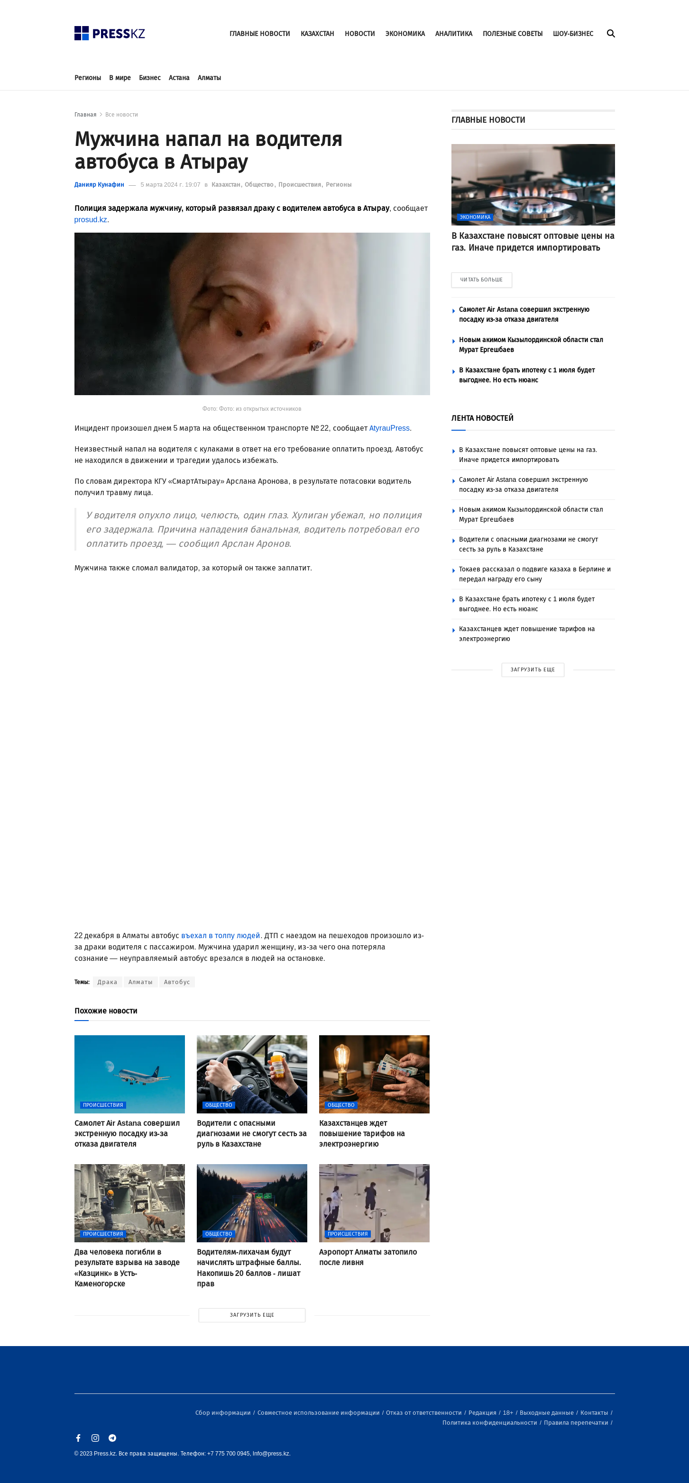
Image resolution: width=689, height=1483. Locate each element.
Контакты (595, 1412)
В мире (120, 78)
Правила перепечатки (577, 1422)
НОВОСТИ (360, 34)
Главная (85, 114)
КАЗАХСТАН (317, 34)
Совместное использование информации (319, 1412)
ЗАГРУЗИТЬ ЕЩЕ (252, 1315)
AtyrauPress (389, 428)
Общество (260, 184)
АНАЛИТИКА (453, 34)
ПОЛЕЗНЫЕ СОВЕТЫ (512, 34)
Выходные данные (547, 1412)
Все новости (121, 114)
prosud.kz (90, 219)
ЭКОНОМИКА (405, 34)
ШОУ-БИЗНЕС (573, 34)
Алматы (209, 78)
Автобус (177, 982)
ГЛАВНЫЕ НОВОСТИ (260, 34)
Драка (108, 982)
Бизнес (150, 78)
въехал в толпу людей (220, 935)
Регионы (87, 78)
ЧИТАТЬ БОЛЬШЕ (481, 280)
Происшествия (300, 184)
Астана (179, 78)
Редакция (483, 1412)
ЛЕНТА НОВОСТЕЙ (482, 418)
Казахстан (226, 184)
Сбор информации (223, 1412)
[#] (110, 30)
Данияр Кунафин (99, 184)
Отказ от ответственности (424, 1412)
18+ (509, 1412)
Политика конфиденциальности (490, 1422)
